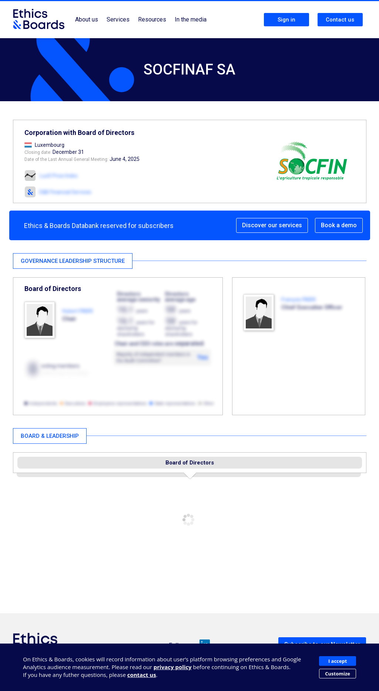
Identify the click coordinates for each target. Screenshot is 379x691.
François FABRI (298, 299)
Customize (337, 673)
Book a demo (339, 225)
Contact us (340, 19)
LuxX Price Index (59, 176)
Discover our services (272, 225)
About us (86, 19)
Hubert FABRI (77, 311)
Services (118, 19)
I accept (337, 661)
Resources (152, 19)
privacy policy (173, 667)
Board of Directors (189, 462)
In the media (191, 19)
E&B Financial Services (65, 192)
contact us (141, 674)
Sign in (286, 19)
